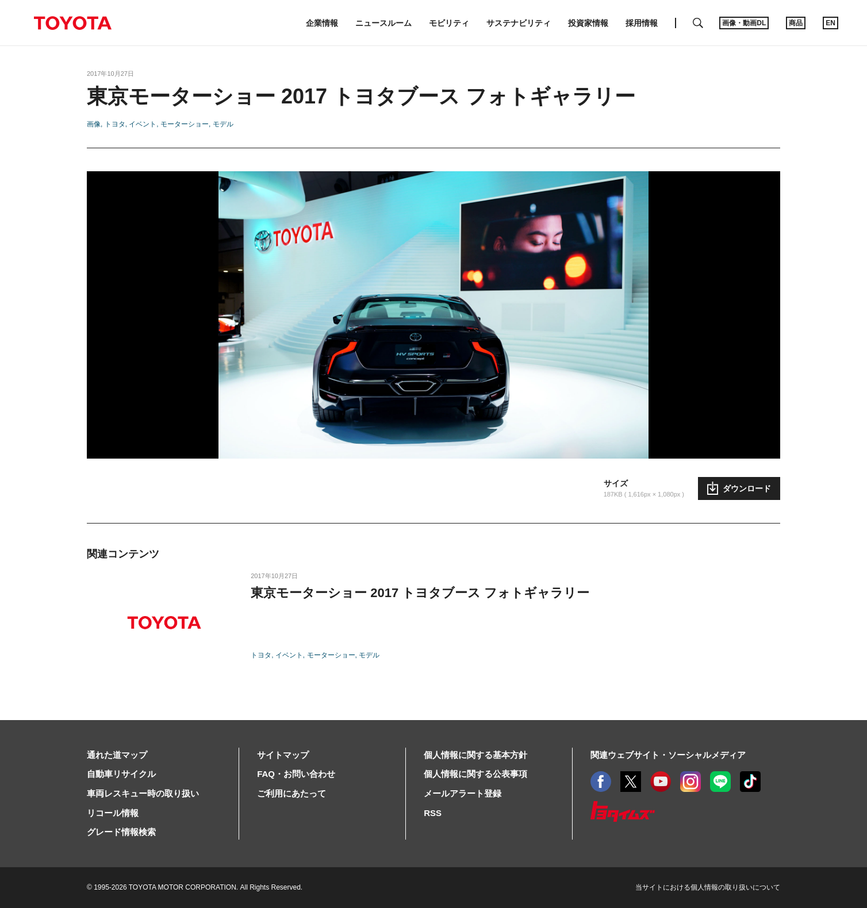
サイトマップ (283, 755)
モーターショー (184, 124)
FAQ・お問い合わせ (296, 774)
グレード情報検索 (121, 832)
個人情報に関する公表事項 (475, 774)
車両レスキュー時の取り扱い (143, 793)
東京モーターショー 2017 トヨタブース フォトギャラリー (420, 593)
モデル (223, 124)
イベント (142, 124)
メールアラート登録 (462, 793)
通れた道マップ (117, 755)
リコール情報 (113, 813)
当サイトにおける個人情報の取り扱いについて (707, 887)
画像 (94, 124)
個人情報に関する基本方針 (475, 755)
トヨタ (115, 124)
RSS (433, 813)
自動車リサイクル (121, 774)
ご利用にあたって (291, 793)
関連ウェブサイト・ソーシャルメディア (668, 755)
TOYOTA (72, 23)
